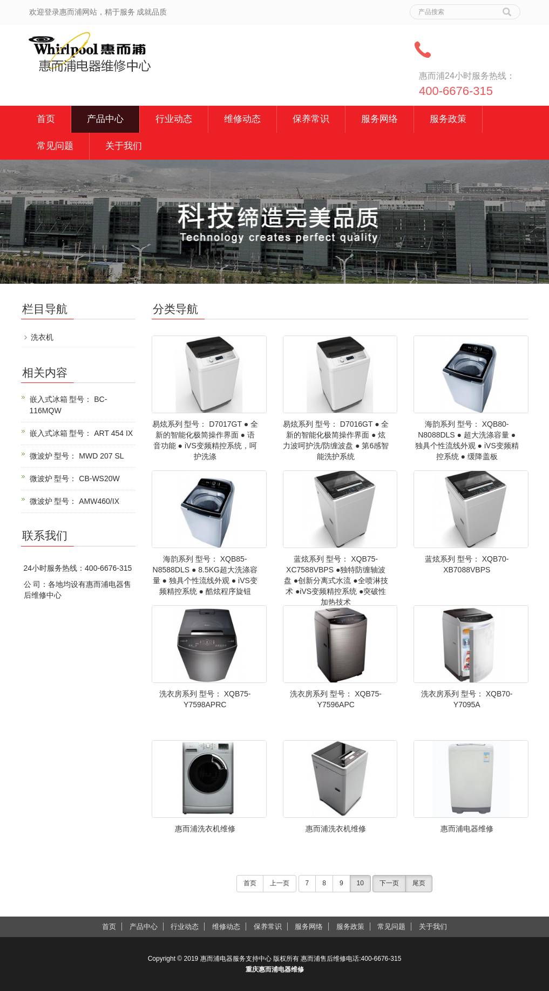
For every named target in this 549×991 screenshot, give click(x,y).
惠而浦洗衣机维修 (205, 828)
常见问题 (55, 146)
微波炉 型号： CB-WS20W (75, 478)
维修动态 (242, 119)
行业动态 (173, 119)
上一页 (279, 883)
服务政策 (448, 119)
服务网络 (379, 119)
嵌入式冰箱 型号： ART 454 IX (81, 433)
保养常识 (311, 119)
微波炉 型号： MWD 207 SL (77, 456)
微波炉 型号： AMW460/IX (74, 501)
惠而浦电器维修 (466, 828)
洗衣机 (42, 337)
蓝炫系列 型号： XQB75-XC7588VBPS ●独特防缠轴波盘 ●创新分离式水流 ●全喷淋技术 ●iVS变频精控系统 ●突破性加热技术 (336, 580)
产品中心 (105, 119)
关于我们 (123, 146)
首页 (46, 119)
